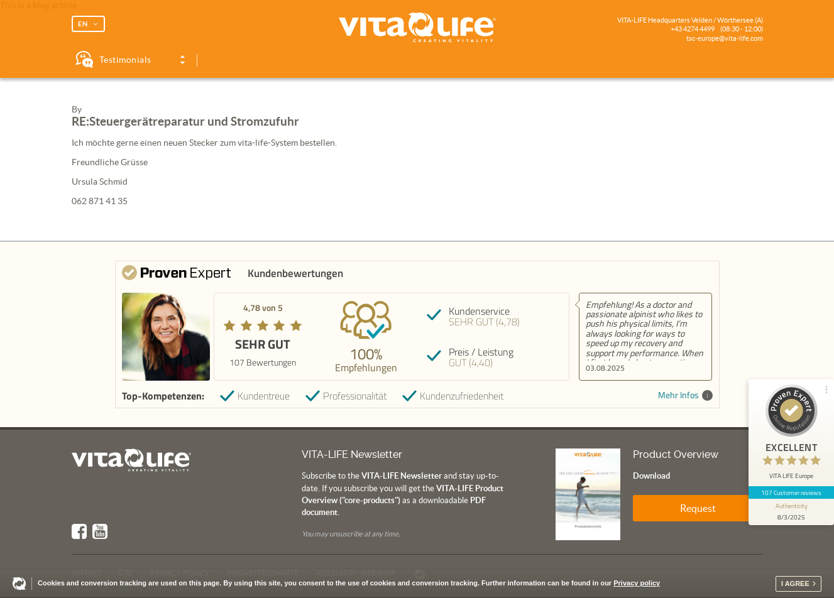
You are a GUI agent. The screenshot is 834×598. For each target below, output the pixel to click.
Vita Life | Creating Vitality (417, 28)
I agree (795, 583)
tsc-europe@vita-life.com (724, 38)
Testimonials (125, 60)
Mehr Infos (685, 395)
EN (83, 24)
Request (698, 508)
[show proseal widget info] (791, 512)
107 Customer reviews (791, 492)
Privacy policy (636, 583)
